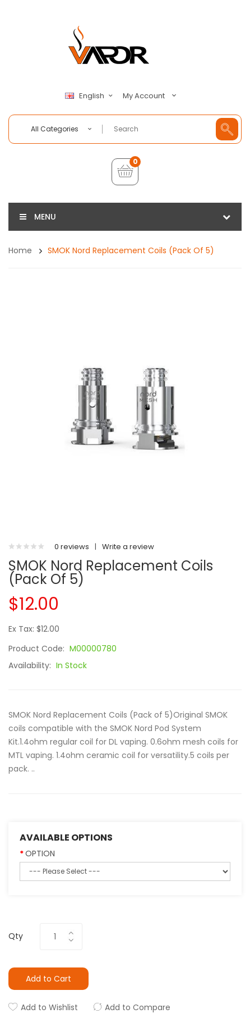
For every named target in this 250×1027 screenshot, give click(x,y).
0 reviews (71, 546)
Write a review (128, 546)
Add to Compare (137, 1007)
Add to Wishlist (49, 1007)
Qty (15, 936)
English (90, 96)
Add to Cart (48, 978)
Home (20, 250)
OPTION (40, 853)
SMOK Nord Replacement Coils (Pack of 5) (131, 250)
